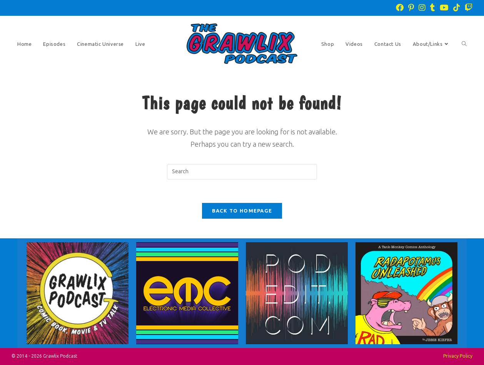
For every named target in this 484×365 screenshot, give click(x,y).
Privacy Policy (457, 355)
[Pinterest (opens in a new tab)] (411, 8)
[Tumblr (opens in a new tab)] (432, 8)
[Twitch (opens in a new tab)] (467, 8)
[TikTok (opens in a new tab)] (456, 8)
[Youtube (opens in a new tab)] (444, 8)
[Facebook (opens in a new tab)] (400, 8)
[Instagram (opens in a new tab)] (422, 8)
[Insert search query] (242, 171)
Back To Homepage (242, 210)
